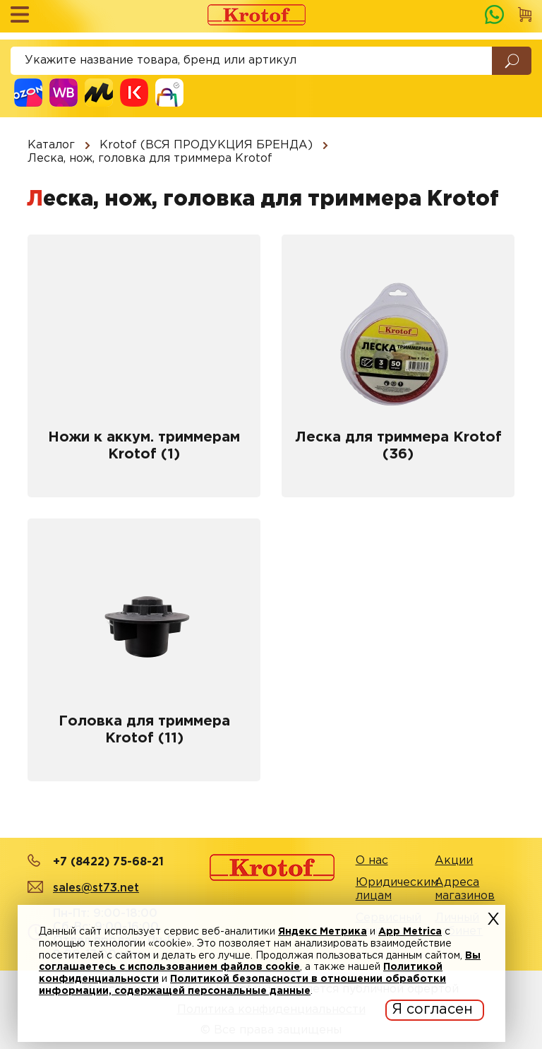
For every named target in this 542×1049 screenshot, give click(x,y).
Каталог (51, 145)
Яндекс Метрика (322, 931)
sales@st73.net (96, 888)
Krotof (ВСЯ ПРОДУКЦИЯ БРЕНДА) (206, 145)
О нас (372, 860)
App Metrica (410, 931)
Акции (454, 860)
